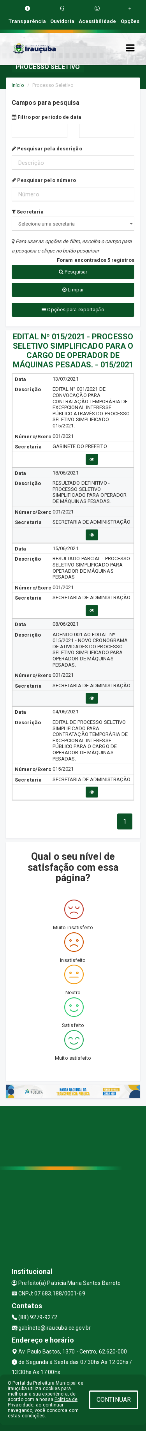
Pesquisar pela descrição (47, 149)
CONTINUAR (114, 1399)
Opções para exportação (73, 309)
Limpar (73, 290)
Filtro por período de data (46, 117)
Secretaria (28, 212)
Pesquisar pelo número (44, 180)
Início (18, 85)
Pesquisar (73, 272)
